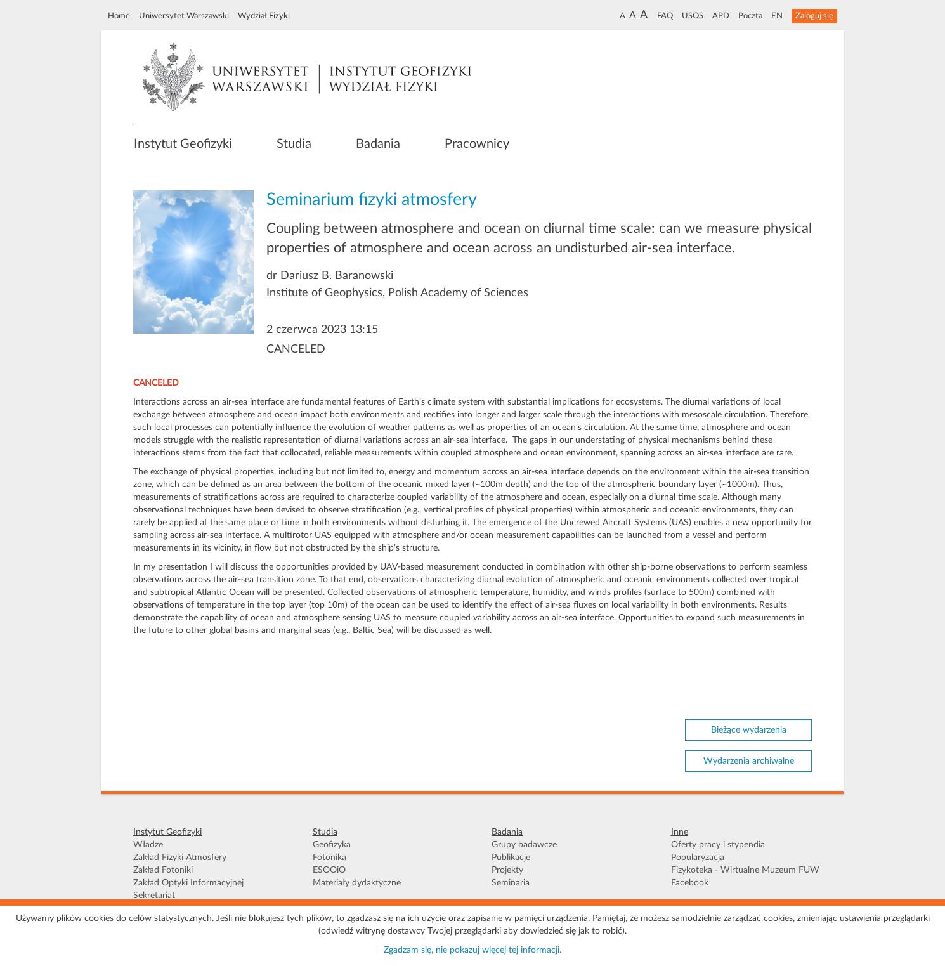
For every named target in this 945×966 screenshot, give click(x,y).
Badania (378, 144)
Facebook (689, 882)
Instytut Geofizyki (183, 144)
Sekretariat (154, 895)
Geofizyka (332, 844)
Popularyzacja (697, 857)
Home (119, 16)
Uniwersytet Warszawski (184, 16)
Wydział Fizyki (264, 16)
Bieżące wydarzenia (748, 730)
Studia (294, 144)
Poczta (750, 16)
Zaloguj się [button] (814, 16)
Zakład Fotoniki (163, 870)
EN (777, 16)
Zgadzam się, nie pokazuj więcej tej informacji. (472, 950)
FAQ (665, 16)
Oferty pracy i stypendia (718, 844)
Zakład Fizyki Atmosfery (179, 857)
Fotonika (329, 857)
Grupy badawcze (524, 844)
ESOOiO (329, 870)
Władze (148, 844)
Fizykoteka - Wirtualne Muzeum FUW (745, 870)
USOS (692, 16)
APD (720, 16)
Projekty (507, 870)
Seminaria (511, 882)
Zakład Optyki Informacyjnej (188, 882)
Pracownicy (477, 144)
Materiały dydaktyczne (357, 882)
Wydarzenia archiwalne (748, 761)
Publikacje (511, 857)
